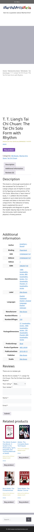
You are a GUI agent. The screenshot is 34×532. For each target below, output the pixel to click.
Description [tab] (9, 164)
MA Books (24, 71)
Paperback (23, 250)
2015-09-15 (23, 351)
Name (5, 398)
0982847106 (24, 266)
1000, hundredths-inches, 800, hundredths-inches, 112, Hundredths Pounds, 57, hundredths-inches (24, 279)
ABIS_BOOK (23, 347)
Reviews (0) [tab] (9, 173)
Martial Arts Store (14, 71)
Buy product (9, 150)
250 (21, 319)
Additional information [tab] (14, 168)
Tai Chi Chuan (12, 158)
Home (5, 71)
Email (5, 405)
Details (4, 144)
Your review (7, 387)
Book (21, 344)
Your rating (7, 384)
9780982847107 (25, 254)
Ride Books (23, 292)
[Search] (28, 519)
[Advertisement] (17, 44)
